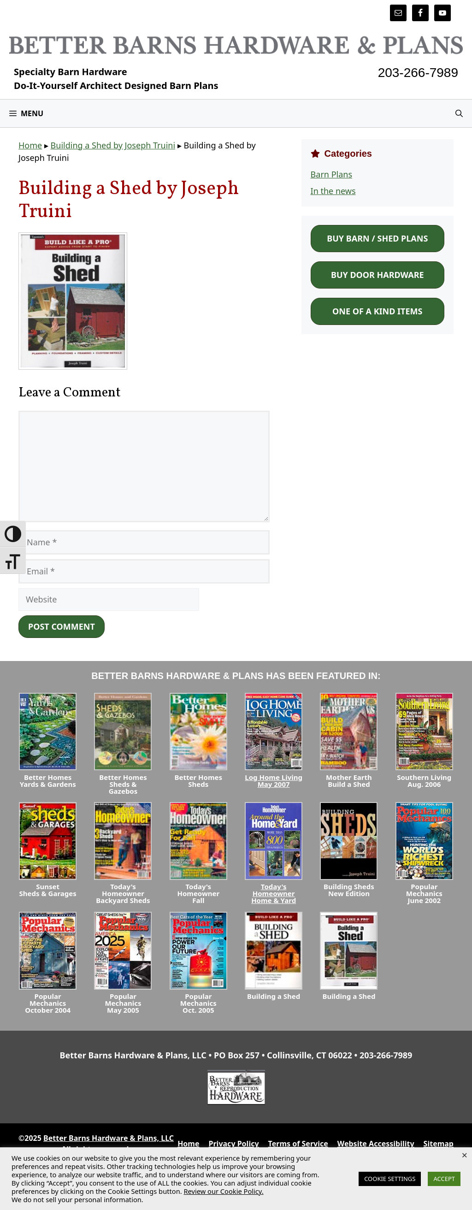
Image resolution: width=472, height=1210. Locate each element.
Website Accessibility (375, 1144)
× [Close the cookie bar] (464, 1155)
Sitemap (439, 1144)
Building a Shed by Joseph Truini (113, 145)
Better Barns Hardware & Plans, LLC (108, 1138)
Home (30, 145)
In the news (333, 190)
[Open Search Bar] (459, 113)
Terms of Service (298, 1144)
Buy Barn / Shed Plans (377, 238)
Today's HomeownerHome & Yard (273, 893)
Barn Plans (331, 174)
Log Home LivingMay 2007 (273, 781)
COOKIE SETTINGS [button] (389, 1179)
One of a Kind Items (377, 311)
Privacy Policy (234, 1144)
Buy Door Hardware (377, 274)
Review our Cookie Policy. (223, 1191)
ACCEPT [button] (444, 1179)
